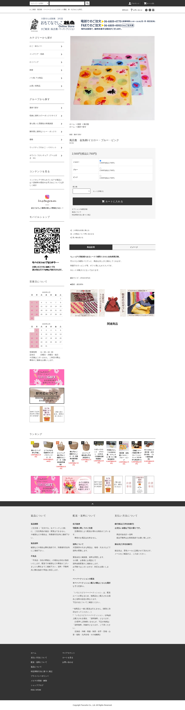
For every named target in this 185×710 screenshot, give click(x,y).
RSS (33, 690)
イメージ (134, 247)
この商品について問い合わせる (81, 234)
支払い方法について (39, 658)
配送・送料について (39, 662)
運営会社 (125, 10)
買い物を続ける (76, 237)
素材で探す (81, 127)
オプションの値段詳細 (79, 209)
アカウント (134, 3)
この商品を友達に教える (79, 230)
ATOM (38, 690)
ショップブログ (37, 685)
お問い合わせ (136, 10)
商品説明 (91, 247)
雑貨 (79, 124)
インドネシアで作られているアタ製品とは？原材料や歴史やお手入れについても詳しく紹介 (47, 182)
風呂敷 (86, 124)
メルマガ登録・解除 (39, 681)
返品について (76, 212)
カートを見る (67, 658)
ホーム (72, 124)
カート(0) (149, 3)
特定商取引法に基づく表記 (81, 215)
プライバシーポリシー (40, 676)
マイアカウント (68, 653)
